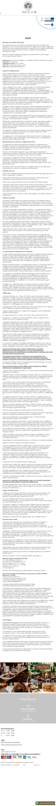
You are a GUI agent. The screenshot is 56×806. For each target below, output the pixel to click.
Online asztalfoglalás (47, 803)
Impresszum (36, 765)
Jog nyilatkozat (16, 765)
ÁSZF (24, 765)
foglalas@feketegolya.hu (28, 711)
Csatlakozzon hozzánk (28, 721)
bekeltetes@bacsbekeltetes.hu (16, 580)
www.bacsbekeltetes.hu (14, 581)
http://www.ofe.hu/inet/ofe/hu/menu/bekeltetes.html (18, 586)
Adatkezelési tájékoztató (6, 765)
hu (24, 12)
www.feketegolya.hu (13, 622)
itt (41, 315)
